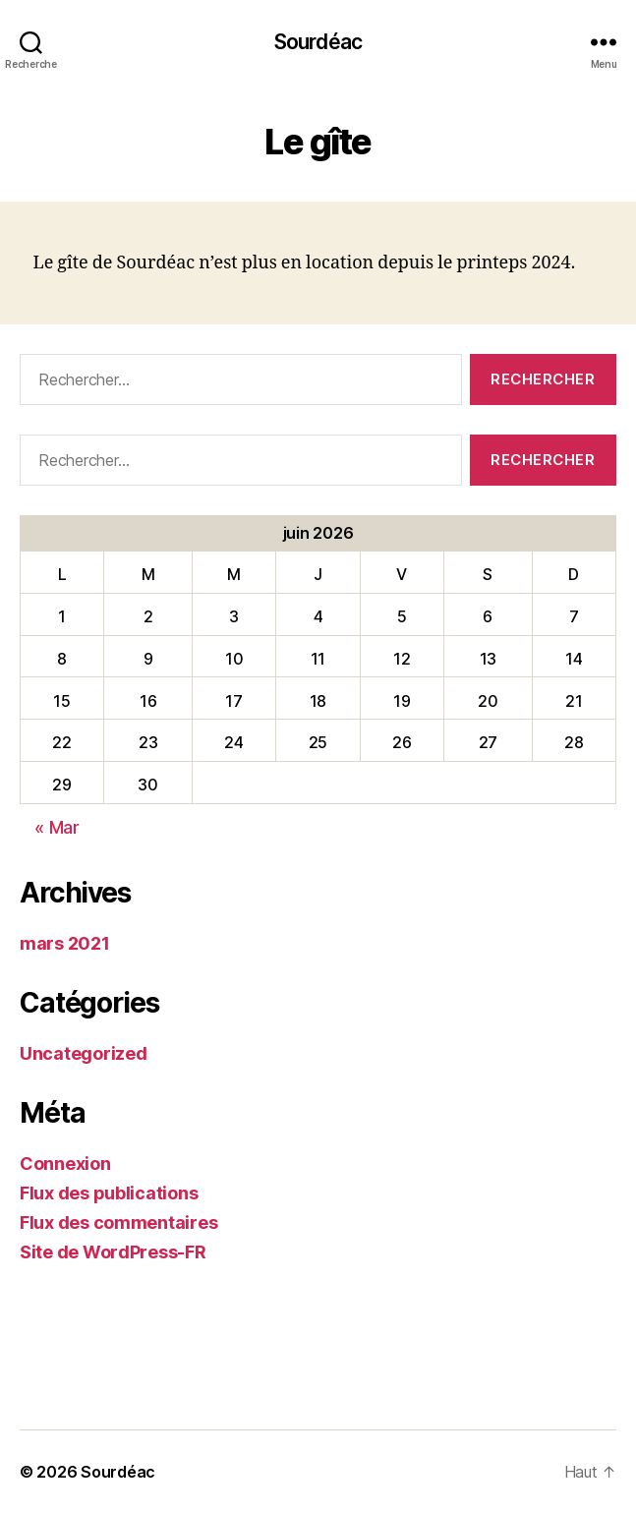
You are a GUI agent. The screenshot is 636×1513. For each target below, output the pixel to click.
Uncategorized (83, 1053)
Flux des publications (109, 1193)
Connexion (65, 1163)
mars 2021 (65, 943)
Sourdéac (318, 41)
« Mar (57, 827)
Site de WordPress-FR (113, 1252)
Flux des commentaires (118, 1222)
